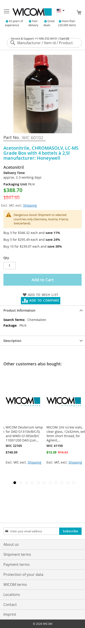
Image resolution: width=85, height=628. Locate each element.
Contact (10, 604)
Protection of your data (23, 574)
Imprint (9, 614)
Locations (11, 594)
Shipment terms (17, 554)
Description (12, 340)
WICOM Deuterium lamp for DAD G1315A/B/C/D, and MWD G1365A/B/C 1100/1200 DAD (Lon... (65, 433)
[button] (60, 10)
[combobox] (44, 43)
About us (11, 544)
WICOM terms (15, 584)
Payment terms (16, 564)
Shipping (30, 205)
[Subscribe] (70, 531)
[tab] (42, 310)
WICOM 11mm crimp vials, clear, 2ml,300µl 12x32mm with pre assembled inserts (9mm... (26, 433)
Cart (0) (64, 38)
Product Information (19, 310)
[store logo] (32, 12)
